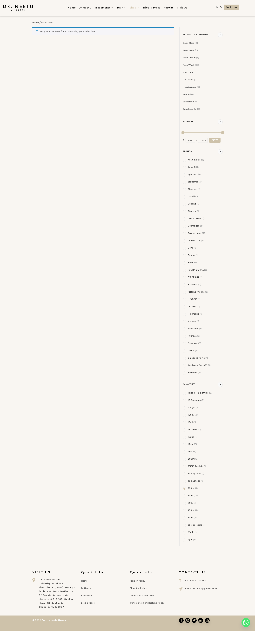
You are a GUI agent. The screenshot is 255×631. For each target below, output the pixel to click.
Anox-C (193, 167)
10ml (192, 422)
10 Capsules (196, 400)
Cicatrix (194, 211)
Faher (192, 262)
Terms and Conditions (142, 595)
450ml (193, 510)
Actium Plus (196, 160)
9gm (192, 540)
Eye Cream (190, 50)
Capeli (193, 196)
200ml (193, 459)
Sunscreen (190, 102)
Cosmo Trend (196, 218)
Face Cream (191, 58)
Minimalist (195, 314)
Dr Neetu (86, 588)
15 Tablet (194, 429)
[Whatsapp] (246, 622)
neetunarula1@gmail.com (201, 589)
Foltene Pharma (198, 292)
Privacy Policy (137, 581)
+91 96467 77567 (195, 580)
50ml (192, 518)
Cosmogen (195, 226)
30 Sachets (195, 481)
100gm (193, 407)
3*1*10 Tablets (197, 466)
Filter (214, 140)
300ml (193, 488)
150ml (192, 437)
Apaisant (194, 174)
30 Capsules (196, 473)
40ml (192, 503)
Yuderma (194, 373)
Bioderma (195, 182)
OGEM (193, 351)
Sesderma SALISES (199, 365)
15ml (192, 451)
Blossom (194, 189)
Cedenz (193, 204)
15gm (192, 444)
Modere (193, 321)
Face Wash (191, 65)
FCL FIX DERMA (197, 270)
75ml (192, 532)
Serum (188, 94)
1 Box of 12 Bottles (200, 393)
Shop (135, 7)
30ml (193, 495)
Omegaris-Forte (198, 358)
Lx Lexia (194, 306)
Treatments (104, 7)
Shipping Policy (138, 588)
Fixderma (194, 284)
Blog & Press (88, 603)
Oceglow (194, 343)
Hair (121, 7)
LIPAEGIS (194, 299)
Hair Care (189, 72)
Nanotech (195, 328)
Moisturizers (191, 87)
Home (35, 22)
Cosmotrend (196, 233)
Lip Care (189, 80)
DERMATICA (196, 240)
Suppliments (191, 109)
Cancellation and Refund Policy (147, 603)
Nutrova (194, 336)
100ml (193, 415)
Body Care (190, 43)
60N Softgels (196, 525)
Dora (192, 248)
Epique (193, 255)
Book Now (231, 7)
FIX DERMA (195, 277)
